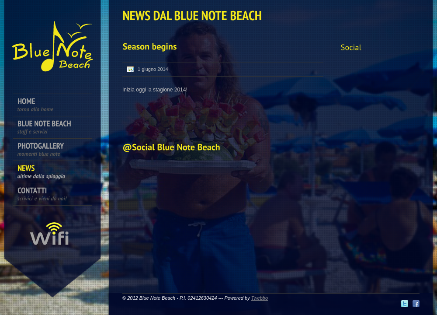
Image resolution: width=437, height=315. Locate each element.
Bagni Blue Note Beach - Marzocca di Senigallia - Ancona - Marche (52, 39)
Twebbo (259, 298)
